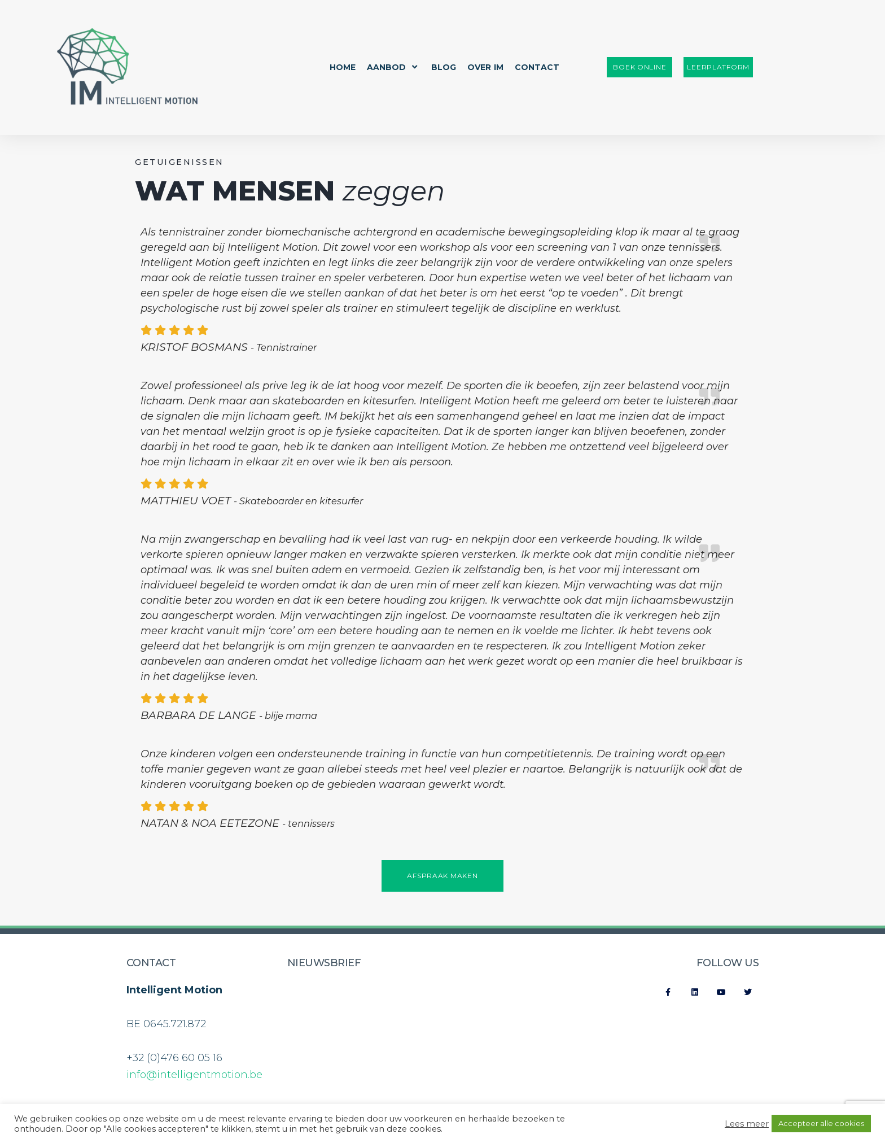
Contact (537, 67)
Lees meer (747, 1124)
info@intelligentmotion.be (194, 1074)
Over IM (485, 67)
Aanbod (393, 67)
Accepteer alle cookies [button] (821, 1123)
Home (343, 67)
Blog (443, 67)
